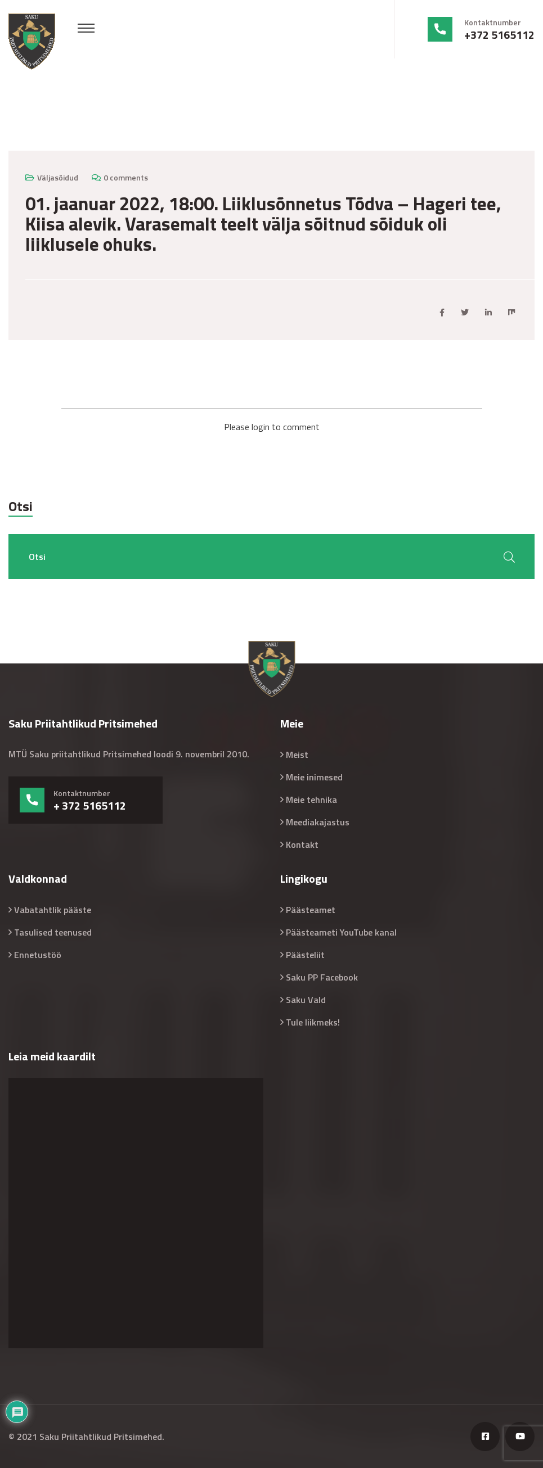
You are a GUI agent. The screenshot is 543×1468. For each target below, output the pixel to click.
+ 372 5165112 (89, 805)
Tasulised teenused (53, 932)
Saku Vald (306, 999)
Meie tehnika (311, 799)
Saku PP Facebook (322, 977)
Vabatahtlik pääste (52, 909)
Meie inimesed (314, 777)
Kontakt (302, 844)
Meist (297, 754)
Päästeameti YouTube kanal (341, 932)
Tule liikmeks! (313, 1022)
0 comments (126, 177)
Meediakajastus (317, 822)
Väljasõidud (57, 177)
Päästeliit (305, 954)
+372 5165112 (499, 35)
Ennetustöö (37, 954)
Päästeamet (310, 909)
